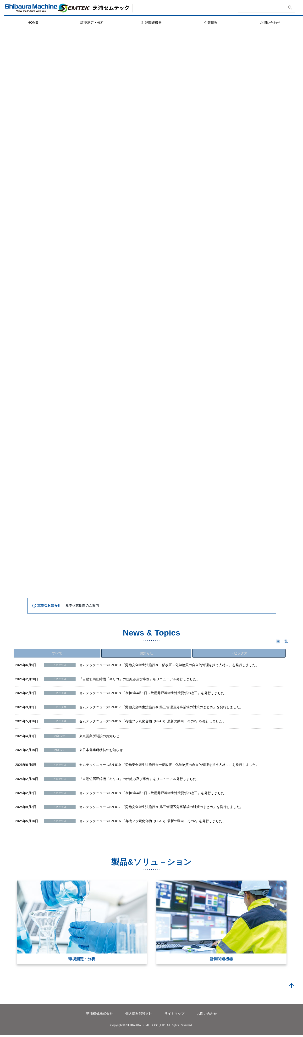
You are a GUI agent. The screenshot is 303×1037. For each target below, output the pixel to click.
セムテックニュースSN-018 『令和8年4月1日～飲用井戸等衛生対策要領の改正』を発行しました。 (153, 695)
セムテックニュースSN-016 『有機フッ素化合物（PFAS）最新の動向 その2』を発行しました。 (152, 723)
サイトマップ (174, 1015)
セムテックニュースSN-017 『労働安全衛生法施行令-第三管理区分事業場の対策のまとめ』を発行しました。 (161, 709)
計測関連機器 (152, 22)
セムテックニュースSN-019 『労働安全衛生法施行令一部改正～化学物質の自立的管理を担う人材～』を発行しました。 (169, 667)
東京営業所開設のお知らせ (99, 738)
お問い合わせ (270, 22)
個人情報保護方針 (138, 1015)
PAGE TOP (291, 987)
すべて (58, 654)
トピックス (239, 654)
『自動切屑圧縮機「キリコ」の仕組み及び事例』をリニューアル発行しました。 (139, 681)
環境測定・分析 (92, 22)
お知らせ (147, 654)
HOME (33, 22)
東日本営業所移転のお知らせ (101, 752)
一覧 (284, 641)
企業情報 (211, 22)
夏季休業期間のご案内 (82, 605)
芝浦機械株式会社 (99, 1015)
